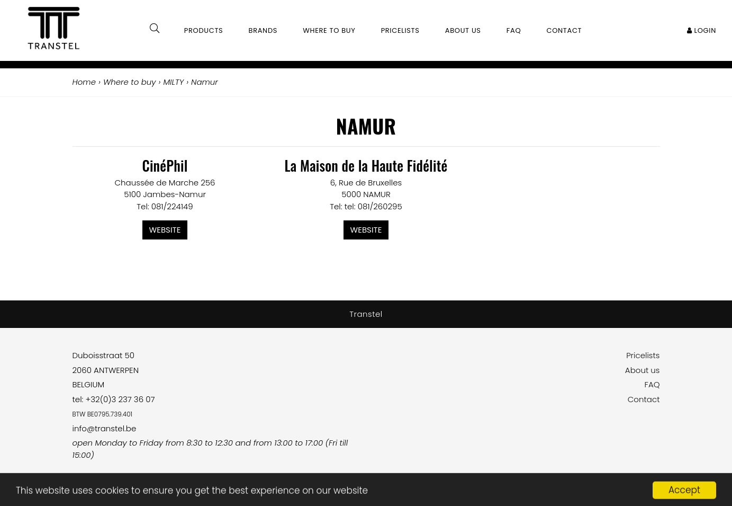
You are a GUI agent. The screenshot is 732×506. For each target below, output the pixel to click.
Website (165, 229)
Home (84, 81)
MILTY (173, 81)
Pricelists (642, 355)
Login (701, 30)
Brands (263, 30)
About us (642, 370)
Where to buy (329, 30)
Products (203, 30)
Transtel (366, 313)
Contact (644, 399)
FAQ (651, 384)
